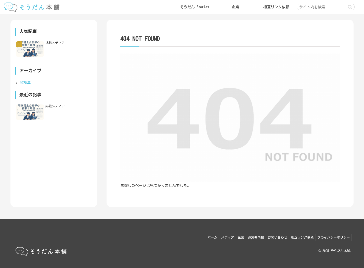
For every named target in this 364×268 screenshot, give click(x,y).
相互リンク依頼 (300, 236)
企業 (235, 236)
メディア (220, 236)
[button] (350, 7)
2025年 (25, 83)
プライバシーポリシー (333, 236)
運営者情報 (252, 236)
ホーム (204, 236)
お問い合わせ (274, 236)
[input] (326, 7)
